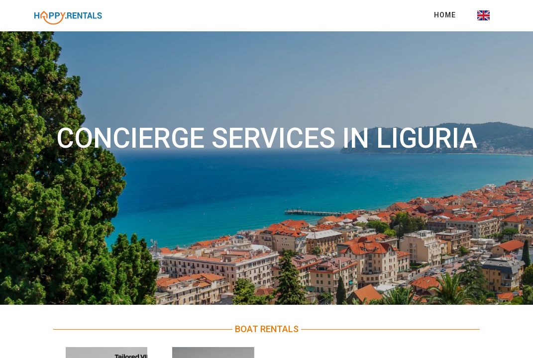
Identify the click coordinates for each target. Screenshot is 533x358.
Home (445, 15)
